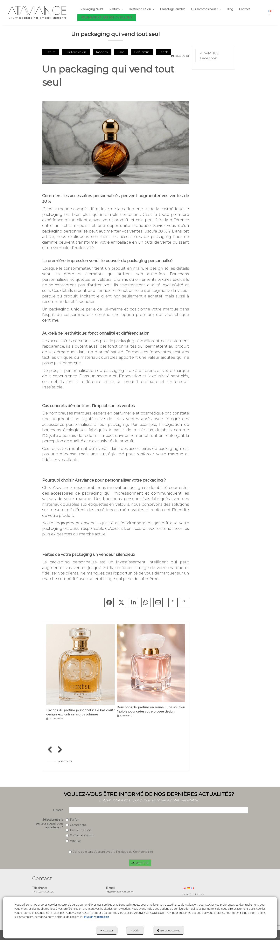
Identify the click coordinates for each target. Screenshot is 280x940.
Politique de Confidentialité (134, 851)
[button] (37, 12)
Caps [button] (121, 52)
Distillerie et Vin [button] (76, 52)
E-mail (58, 810)
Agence (73, 840)
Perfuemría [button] (142, 52)
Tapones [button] (102, 52)
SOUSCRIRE (140, 863)
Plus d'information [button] (96, 917)
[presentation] (50, 749)
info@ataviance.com (120, 892)
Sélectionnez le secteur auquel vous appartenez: (49, 823)
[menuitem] (91, 9)
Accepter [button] (106, 930)
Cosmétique (76, 825)
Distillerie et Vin (78, 830)
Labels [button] (163, 52)
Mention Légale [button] (193, 894)
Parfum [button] (50, 52)
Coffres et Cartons (80, 835)
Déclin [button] (135, 930)
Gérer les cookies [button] (168, 930)
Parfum (73, 819)
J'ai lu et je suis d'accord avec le (111, 851)
